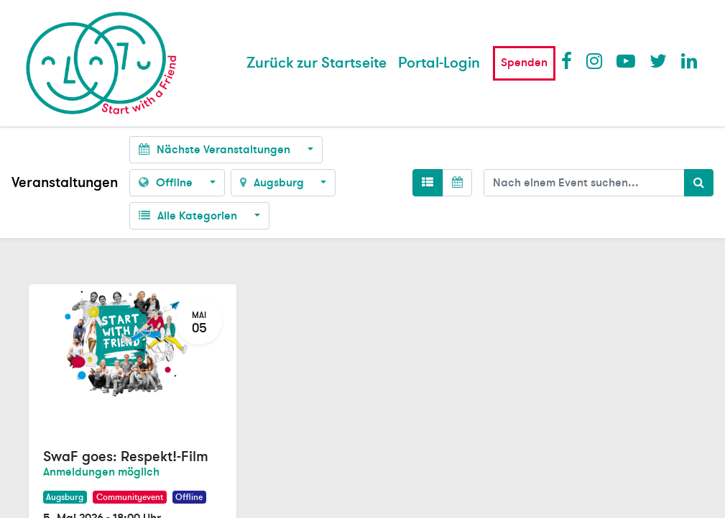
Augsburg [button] (273, 183)
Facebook (569, 60)
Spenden (524, 63)
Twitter (658, 60)
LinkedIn (689, 60)
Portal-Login (439, 63)
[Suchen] (699, 182)
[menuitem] (316, 63)
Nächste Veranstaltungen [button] (216, 150)
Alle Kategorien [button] (189, 216)
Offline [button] (167, 183)
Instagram (595, 60)
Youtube (625, 60)
